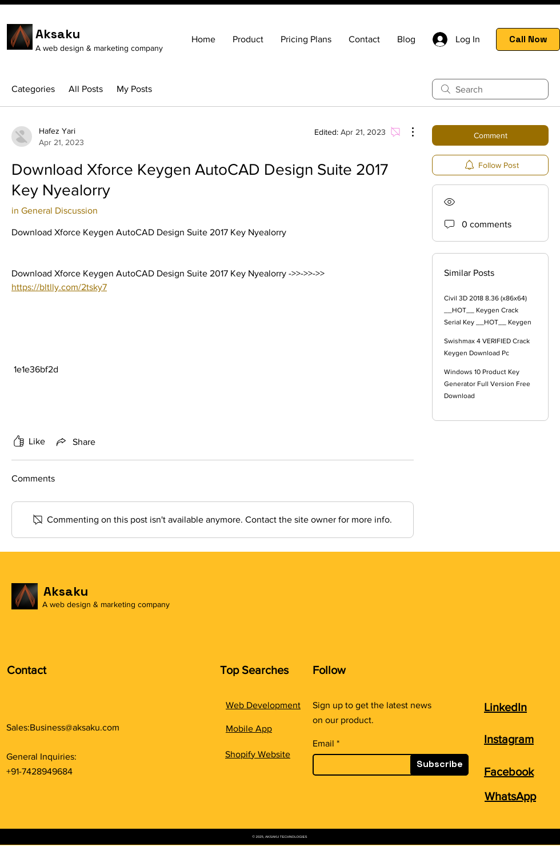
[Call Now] (528, 39)
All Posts (86, 89)
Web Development (263, 705)
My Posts (134, 89)
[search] (490, 89)
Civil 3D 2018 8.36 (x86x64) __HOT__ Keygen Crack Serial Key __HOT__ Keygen (487, 310)
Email (323, 743)
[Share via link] (74, 441)
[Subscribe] (439, 765)
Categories (33, 89)
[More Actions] (407, 132)
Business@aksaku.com (74, 727)
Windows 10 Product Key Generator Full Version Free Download (487, 384)
